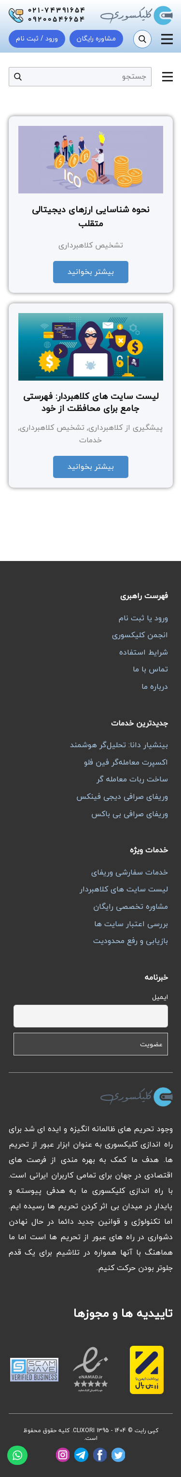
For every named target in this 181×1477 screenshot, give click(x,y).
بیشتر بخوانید (91, 271)
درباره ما (154, 686)
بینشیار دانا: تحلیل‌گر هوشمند (119, 745)
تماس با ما (150, 669)
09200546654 (56, 19)
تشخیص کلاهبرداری (90, 245)
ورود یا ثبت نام (143, 618)
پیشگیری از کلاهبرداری (125, 427)
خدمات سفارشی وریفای (129, 872)
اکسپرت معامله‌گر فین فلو (126, 762)
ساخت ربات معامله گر (132, 779)
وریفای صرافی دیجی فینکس (122, 796)
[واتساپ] (17, 1455)
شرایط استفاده (143, 652)
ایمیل (160, 997)
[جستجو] (142, 39)
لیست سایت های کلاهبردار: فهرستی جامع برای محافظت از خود (90, 402)
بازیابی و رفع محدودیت (130, 940)
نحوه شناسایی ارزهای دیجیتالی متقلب (90, 216)
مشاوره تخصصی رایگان (130, 906)
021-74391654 (57, 10)
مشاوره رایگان (96, 38)
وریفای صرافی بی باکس (129, 814)
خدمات (90, 440)
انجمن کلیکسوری (140, 635)
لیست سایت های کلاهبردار (124, 889)
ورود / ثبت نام (37, 38)
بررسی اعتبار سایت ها (131, 923)
